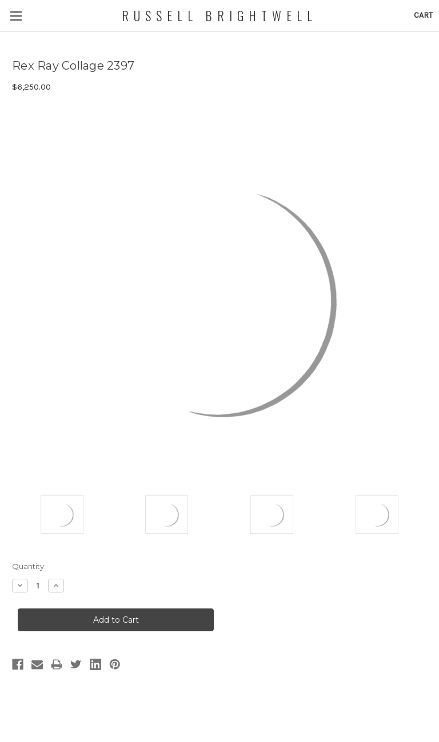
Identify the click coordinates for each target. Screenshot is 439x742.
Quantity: (29, 566)
